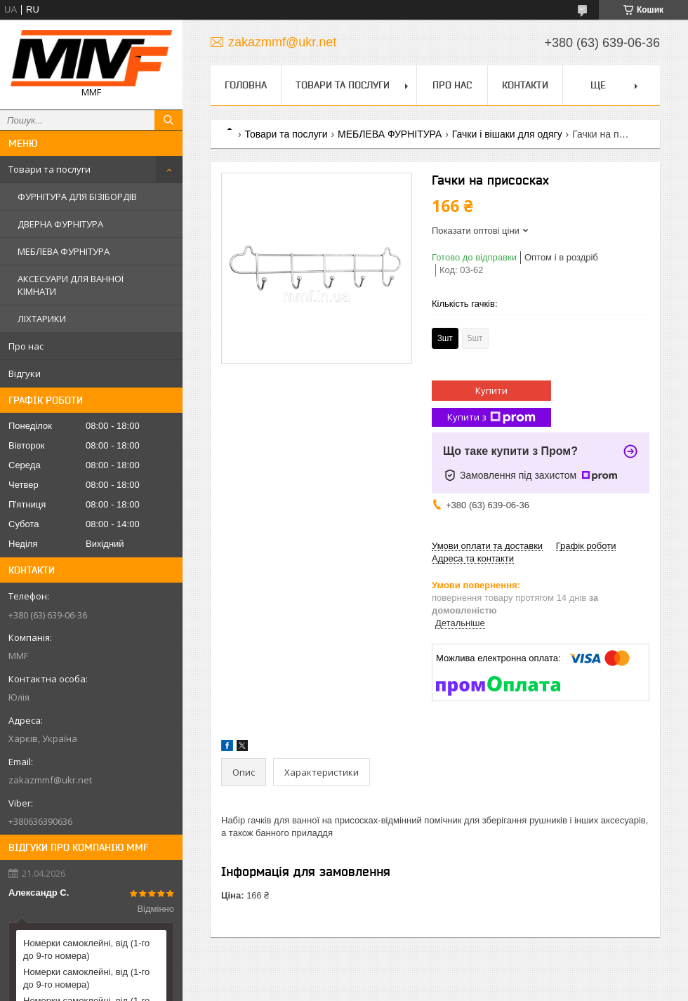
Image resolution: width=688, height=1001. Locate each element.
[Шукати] (168, 120)
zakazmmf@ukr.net (50, 780)
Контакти (525, 85)
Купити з (491, 417)
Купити (491, 390)
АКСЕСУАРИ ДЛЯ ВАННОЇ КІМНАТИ (71, 285)
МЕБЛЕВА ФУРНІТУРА (64, 251)
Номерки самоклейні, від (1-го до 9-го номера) (86, 949)
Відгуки (24, 373)
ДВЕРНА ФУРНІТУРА (60, 224)
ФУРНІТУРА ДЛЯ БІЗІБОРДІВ (77, 196)
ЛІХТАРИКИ (42, 318)
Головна (246, 85)
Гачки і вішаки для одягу (507, 134)
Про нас (26, 346)
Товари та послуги (49, 169)
